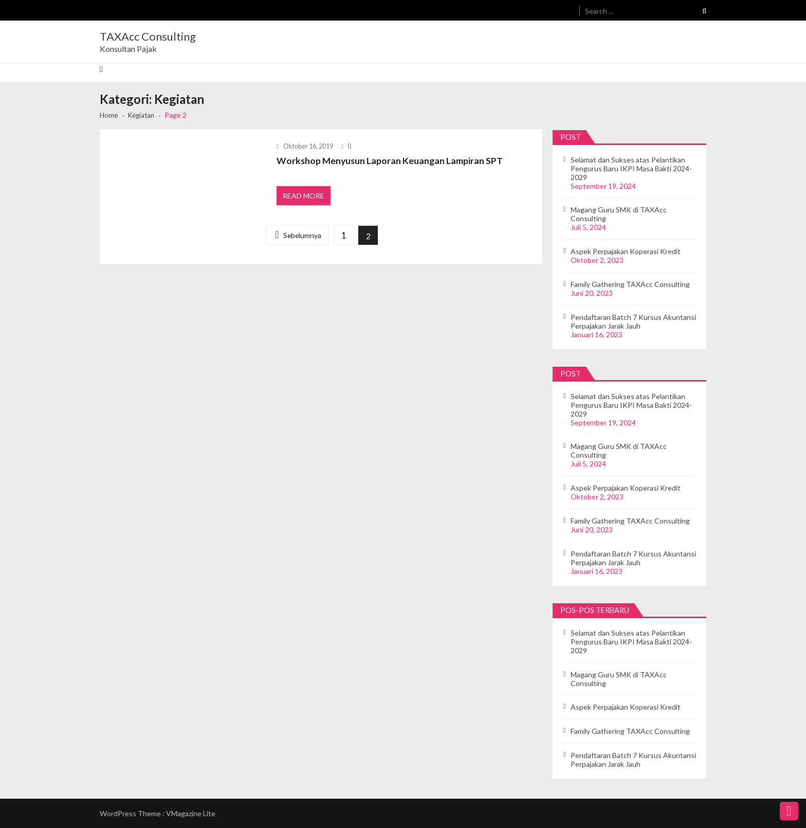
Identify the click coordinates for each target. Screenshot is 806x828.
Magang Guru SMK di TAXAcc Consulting (619, 214)
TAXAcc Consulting (148, 36)
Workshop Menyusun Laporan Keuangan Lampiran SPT (391, 160)
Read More (304, 197)
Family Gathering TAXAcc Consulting (630, 284)
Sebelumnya (301, 237)
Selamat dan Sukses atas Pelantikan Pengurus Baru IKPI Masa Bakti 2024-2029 (631, 168)
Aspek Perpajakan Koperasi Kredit (626, 251)
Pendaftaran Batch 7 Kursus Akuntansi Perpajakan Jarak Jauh (633, 321)
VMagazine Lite (190, 813)
